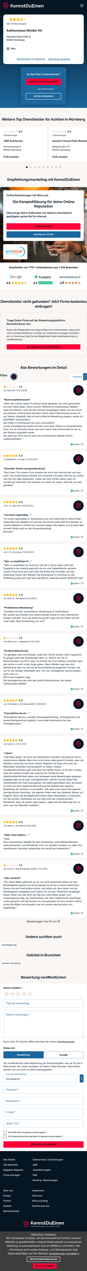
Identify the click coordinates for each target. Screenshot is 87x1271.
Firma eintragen (11, 1175)
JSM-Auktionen (13, 140)
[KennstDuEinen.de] (23, 6)
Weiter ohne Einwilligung (43, 1259)
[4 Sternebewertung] (24, 993)
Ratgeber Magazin (13, 1169)
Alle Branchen (10, 1164)
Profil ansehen (12, 156)
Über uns (8, 1190)
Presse (7, 1195)
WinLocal (37, 1195)
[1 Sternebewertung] (6, 993)
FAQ (35, 1175)
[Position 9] (60, 167)
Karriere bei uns (40, 1206)
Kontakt (7, 1206)
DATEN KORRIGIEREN (43, 96)
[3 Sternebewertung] (18, 993)
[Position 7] (52, 167)
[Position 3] (35, 167)
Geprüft (76, 444)
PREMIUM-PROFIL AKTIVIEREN (43, 81)
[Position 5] (43, 167)
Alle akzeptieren (44, 1266)
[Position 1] (27, 167)
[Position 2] (31, 167)
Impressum (38, 1190)
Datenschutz (39, 1159)
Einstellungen (55, 1159)
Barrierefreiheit (11, 1211)
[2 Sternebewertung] (12, 993)
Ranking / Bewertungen (45, 1180)
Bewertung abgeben (59, 59)
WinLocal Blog (40, 1200)
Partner (7, 1200)
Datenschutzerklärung (22, 1136)
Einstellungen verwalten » (64, 1253)
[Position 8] (56, 167)
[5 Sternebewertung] (29, 993)
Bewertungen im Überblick (31, 58)
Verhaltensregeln (66, 1041)
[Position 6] (47, 167)
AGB (14, 1132)
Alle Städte (9, 1159)
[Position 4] (39, 167)
